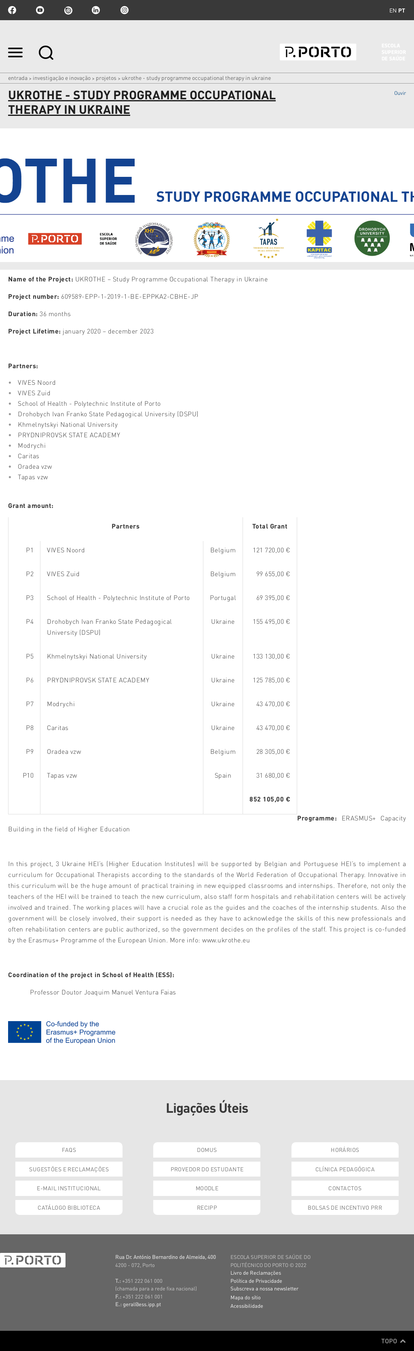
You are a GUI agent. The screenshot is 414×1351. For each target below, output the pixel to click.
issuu (68, 10)
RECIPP (207, 1207)
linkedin (96, 10)
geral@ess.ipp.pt (142, 1304)
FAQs (69, 1149)
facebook (12, 10)
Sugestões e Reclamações (69, 1169)
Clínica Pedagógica (345, 1169)
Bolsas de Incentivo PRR (345, 1207)
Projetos (106, 77)
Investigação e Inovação (62, 77)
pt (401, 10)
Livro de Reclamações (255, 1272)
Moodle (207, 1188)
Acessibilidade (246, 1305)
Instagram (124, 10)
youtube (40, 10)
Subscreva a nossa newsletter (264, 1288)
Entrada (17, 77)
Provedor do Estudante (207, 1169)
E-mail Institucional (69, 1188)
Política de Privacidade (256, 1280)
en (393, 10)
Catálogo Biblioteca (69, 1207)
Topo (393, 1341)
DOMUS (207, 1149)
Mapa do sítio (245, 1297)
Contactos (344, 1188)
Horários (345, 1149)
